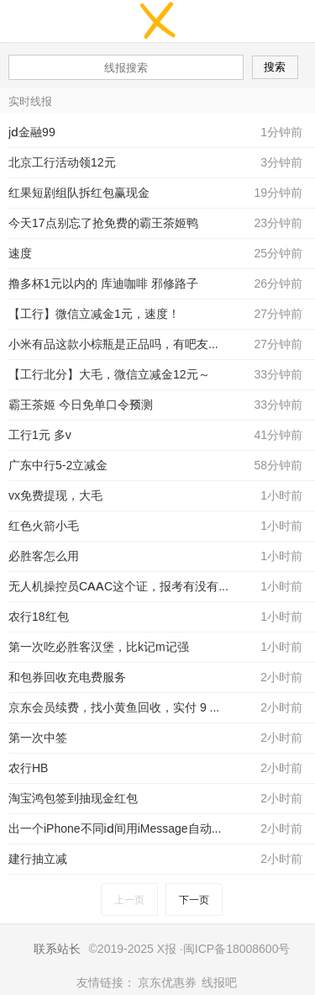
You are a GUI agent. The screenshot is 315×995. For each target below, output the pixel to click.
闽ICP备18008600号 (237, 948)
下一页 (194, 899)
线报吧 (219, 982)
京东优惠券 (167, 982)
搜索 (275, 67)
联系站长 (57, 948)
